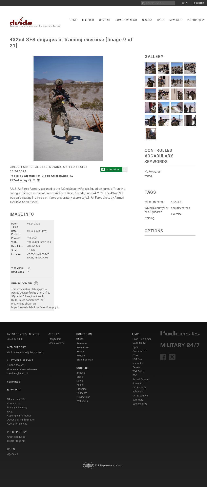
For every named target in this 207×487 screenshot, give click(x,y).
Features (88, 20)
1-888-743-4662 (16, 365)
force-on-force (154, 201)
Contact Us (13, 403)
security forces (180, 208)
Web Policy (138, 371)
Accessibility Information (21, 419)
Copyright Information (19, 415)
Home (73, 20)
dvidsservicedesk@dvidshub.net (25, 352)
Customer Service (17, 423)
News (80, 380)
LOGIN (184, 3)
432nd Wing (18, 180)
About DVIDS (16, 398)
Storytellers (55, 339)
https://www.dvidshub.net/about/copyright (34, 307)
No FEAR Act (139, 343)
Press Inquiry (196, 20)
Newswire (175, 20)
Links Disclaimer (141, 339)
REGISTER (198, 3)
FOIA (135, 355)
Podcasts (82, 393)
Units (160, 20)
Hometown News (126, 20)
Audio (80, 385)
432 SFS (176, 201)
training (149, 218)
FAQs (10, 411)
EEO (134, 375)
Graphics (82, 389)
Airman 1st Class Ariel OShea (46, 175)
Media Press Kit (16, 441)
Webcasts (82, 401)
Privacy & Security (17, 407)
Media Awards (57, 343)
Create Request (16, 436)
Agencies (12, 454)
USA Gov (137, 359)
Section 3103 (139, 403)
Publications (83, 397)
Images (81, 372)
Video (80, 376)
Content (104, 20)
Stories (147, 20)
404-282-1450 (15, 339)
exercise (176, 214)
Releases (82, 343)
